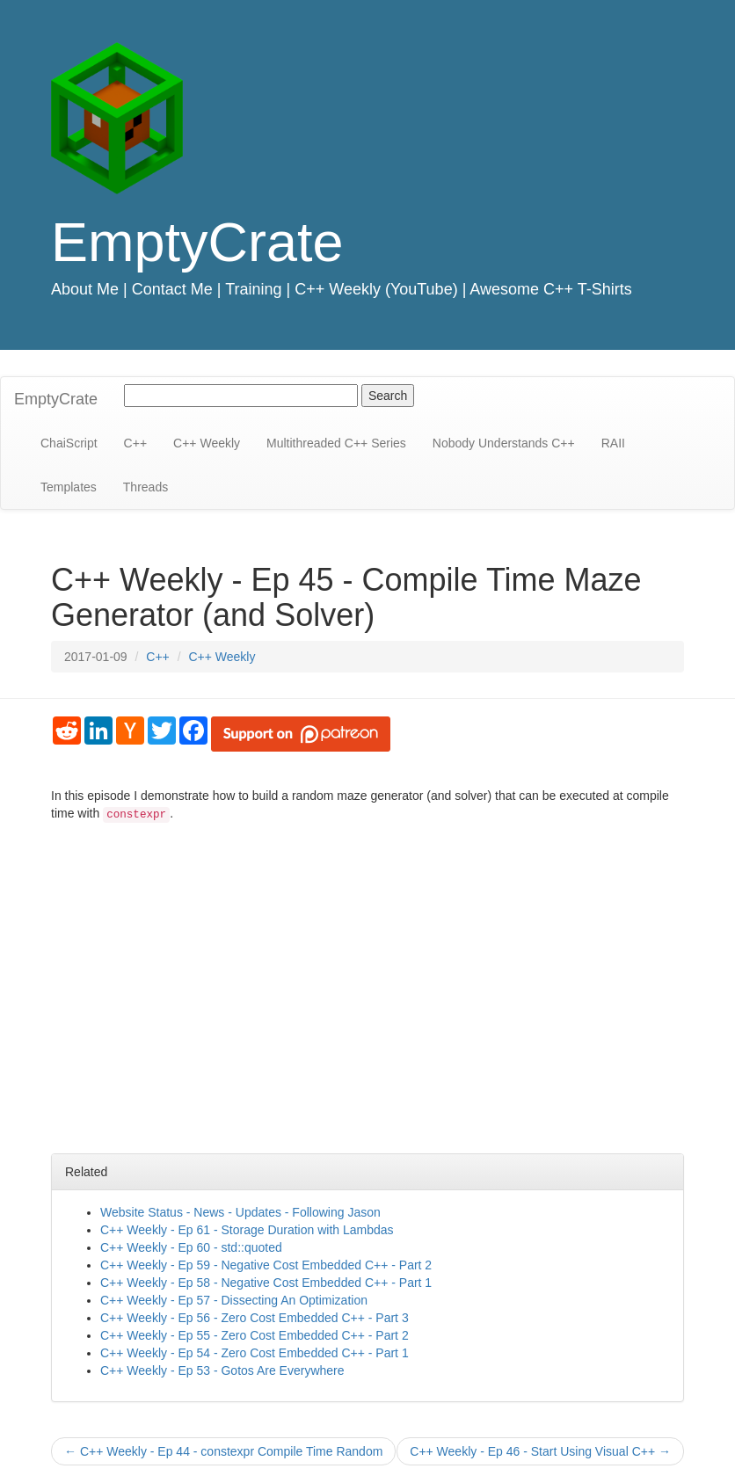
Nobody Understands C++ (504, 443)
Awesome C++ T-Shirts (550, 289)
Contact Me (172, 289)
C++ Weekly (206, 443)
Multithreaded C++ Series (336, 443)
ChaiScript (69, 443)
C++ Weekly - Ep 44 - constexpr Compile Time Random (223, 1451)
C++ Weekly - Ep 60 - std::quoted (191, 1247)
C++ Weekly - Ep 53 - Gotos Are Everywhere (222, 1370)
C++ (135, 443)
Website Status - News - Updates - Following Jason (240, 1212)
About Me (85, 289)
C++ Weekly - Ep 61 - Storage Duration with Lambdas (247, 1230)
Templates (68, 487)
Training (253, 289)
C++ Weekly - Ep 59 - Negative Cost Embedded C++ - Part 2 (266, 1265)
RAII (613, 443)
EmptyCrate (197, 242)
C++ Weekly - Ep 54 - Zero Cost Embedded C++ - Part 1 (254, 1353)
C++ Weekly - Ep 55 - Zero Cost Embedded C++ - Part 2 (254, 1335)
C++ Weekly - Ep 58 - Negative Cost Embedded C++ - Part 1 (266, 1283)
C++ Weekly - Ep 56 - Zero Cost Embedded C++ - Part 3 (254, 1318)
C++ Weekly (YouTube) (376, 289)
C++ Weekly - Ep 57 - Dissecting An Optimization (234, 1300)
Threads (145, 487)
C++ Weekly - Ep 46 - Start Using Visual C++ (540, 1451)
